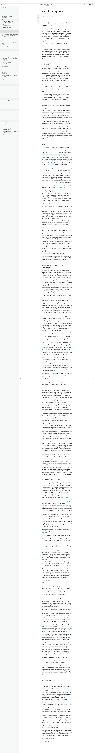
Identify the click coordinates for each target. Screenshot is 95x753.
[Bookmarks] (87, 5)
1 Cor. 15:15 (54, 239)
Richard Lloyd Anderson (49, 17)
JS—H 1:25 (61, 188)
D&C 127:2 (45, 627)
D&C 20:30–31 (65, 498)
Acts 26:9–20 (56, 126)
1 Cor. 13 (64, 383)
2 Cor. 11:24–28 (65, 616)
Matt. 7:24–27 (45, 465)
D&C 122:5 (66, 632)
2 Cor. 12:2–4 (51, 357)
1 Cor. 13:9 (54, 199)
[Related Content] (90, 5)
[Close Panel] (17, 6)
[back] (1, 6)
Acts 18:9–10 (54, 158)
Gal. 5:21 (61, 475)
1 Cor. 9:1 (52, 102)
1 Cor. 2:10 (55, 293)
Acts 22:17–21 (64, 156)
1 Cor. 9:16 (49, 723)
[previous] (20, 377)
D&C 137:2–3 (50, 163)
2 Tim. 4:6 (65, 689)
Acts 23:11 (61, 158)
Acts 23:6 (53, 227)
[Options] (92, 5)
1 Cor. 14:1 (54, 286)
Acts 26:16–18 (47, 131)
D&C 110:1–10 (57, 163)
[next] (93, 377)
